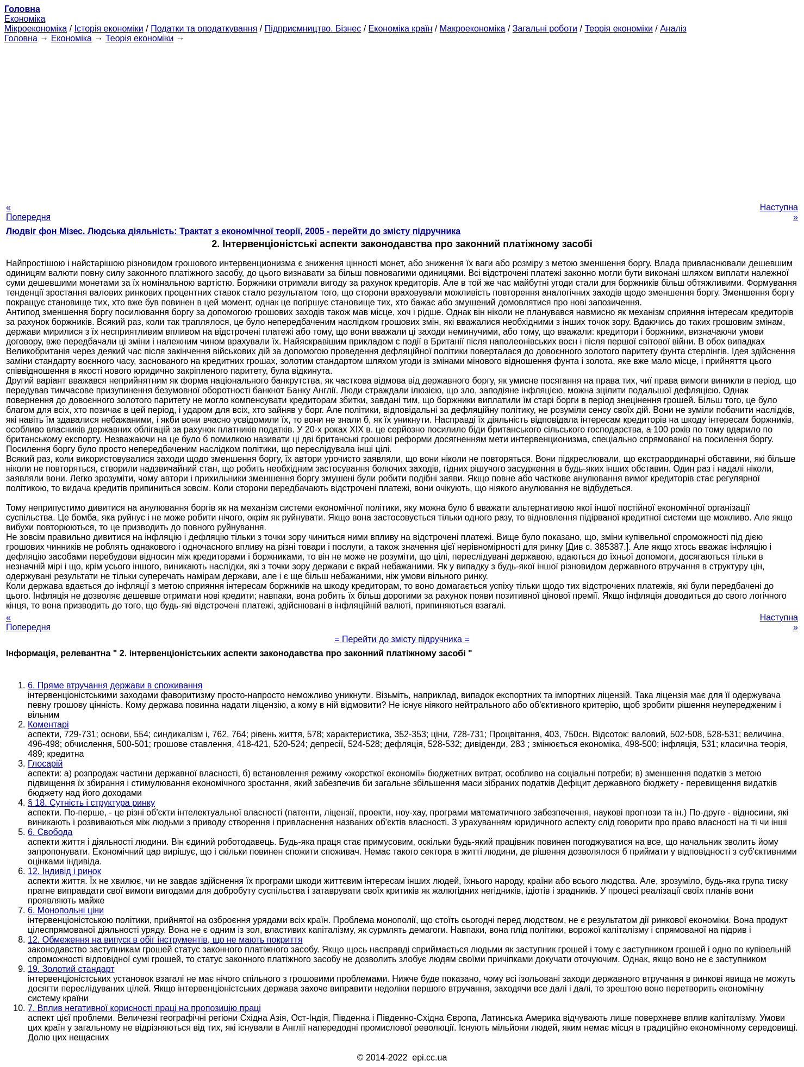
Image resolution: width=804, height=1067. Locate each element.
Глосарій (45, 763)
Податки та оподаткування (204, 28)
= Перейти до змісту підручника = (402, 639)
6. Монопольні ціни (66, 910)
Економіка (24, 18)
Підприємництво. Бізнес (313, 28)
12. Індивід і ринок (64, 871)
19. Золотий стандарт (71, 969)
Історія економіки (109, 28)
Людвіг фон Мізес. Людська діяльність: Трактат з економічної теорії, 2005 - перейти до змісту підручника (233, 231)
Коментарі (48, 724)
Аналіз (673, 28)
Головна (21, 38)
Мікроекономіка (35, 28)
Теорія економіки (618, 28)
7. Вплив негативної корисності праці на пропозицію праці (144, 1008)
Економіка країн (401, 28)
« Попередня (28, 212)
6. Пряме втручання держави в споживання (115, 685)
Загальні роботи (545, 28)
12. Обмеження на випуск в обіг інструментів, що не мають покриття (165, 939)
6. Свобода (50, 832)
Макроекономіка (473, 28)
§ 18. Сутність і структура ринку (91, 802)
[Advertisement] (402, 119)
